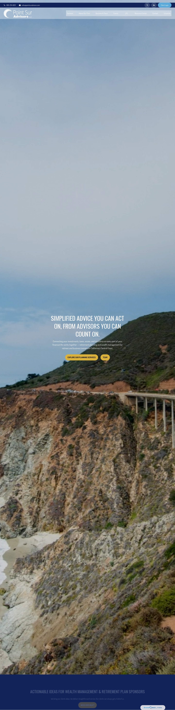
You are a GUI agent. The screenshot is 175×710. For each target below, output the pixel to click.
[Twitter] (147, 2)
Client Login (164, 2)
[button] (70, 10)
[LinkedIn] (154, 2)
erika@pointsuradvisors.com (29, 2)
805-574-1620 (10, 2)
